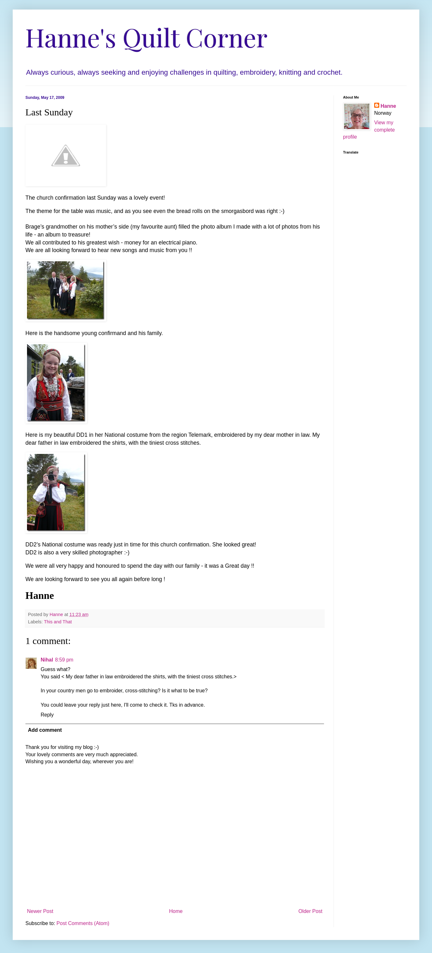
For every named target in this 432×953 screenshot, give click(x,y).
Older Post (310, 911)
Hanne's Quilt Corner (146, 37)
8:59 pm (64, 659)
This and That (58, 621)
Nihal (47, 659)
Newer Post (40, 911)
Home (176, 911)
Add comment (45, 730)
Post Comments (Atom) (83, 923)
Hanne (388, 106)
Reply (47, 714)
